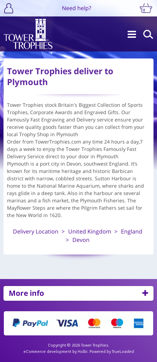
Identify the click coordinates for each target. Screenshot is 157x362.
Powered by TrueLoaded (112, 351)
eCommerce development (47, 351)
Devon (81, 240)
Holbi (82, 351)
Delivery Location (35, 231)
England (131, 231)
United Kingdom (89, 231)
